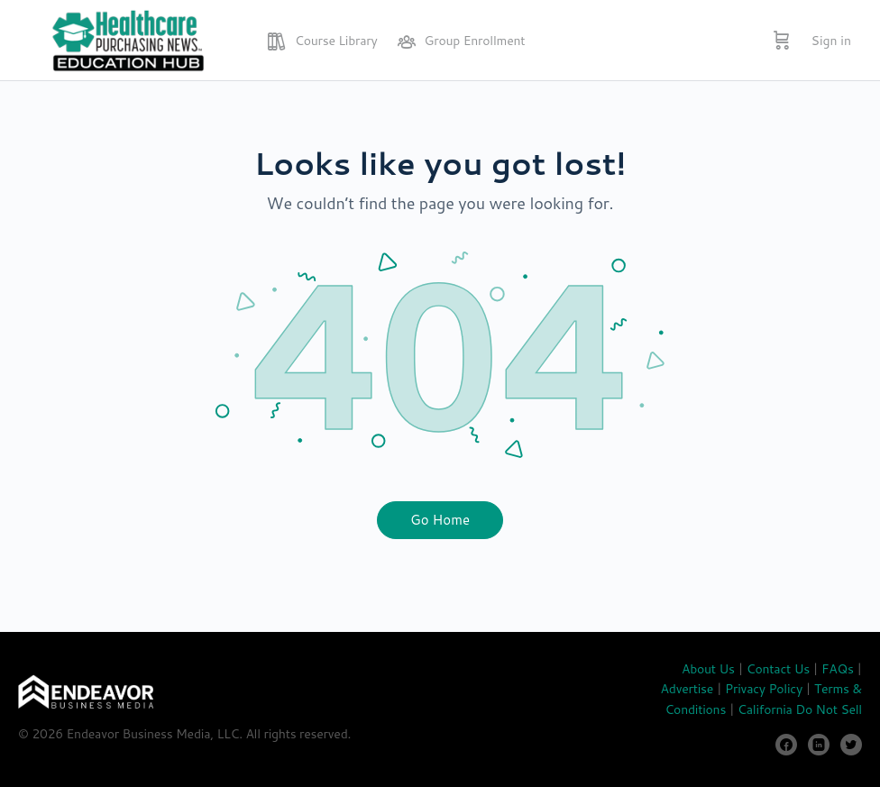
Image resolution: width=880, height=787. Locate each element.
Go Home (440, 519)
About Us (708, 669)
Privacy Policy (763, 689)
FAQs (837, 669)
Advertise (687, 689)
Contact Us (778, 669)
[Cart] (781, 40)
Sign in (831, 41)
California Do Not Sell (800, 709)
